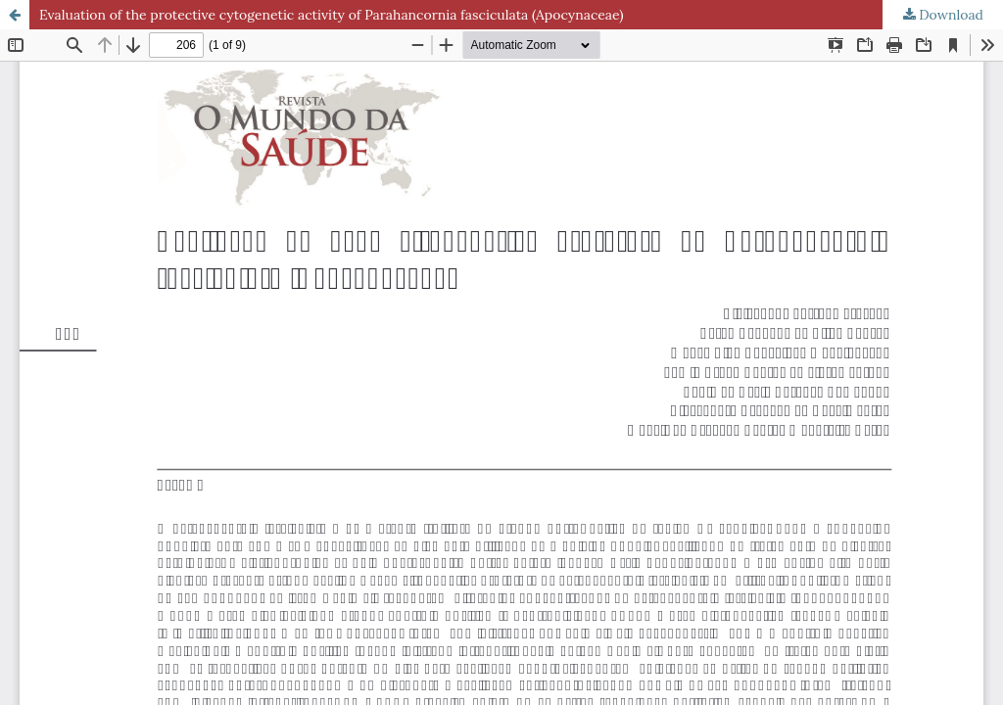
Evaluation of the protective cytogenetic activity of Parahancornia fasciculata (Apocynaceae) (331, 15)
